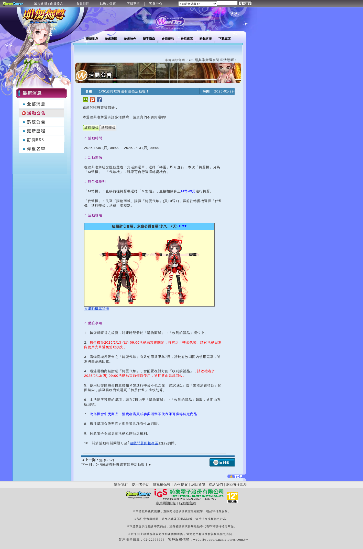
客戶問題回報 (166, 503)
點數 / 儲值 (108, 3)
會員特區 (83, 3)
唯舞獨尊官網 (175, 60)
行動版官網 (187, 503)
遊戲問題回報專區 (144, 443)
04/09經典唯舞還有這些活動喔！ (116, 464)
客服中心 (155, 3)
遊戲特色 (130, 39)
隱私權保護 (162, 484)
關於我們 (121, 484)
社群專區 (187, 39)
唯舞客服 (206, 39)
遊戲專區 (111, 39)
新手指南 (149, 39)
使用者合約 (141, 484)
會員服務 (168, 39)
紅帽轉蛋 (91, 128)
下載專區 (133, 3)
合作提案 (181, 484)
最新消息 (92, 39)
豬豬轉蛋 (108, 128)
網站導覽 (198, 484)
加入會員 (40, 3)
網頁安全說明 (237, 484)
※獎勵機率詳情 (96, 309)
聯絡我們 (216, 484)
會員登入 (56, 3)
